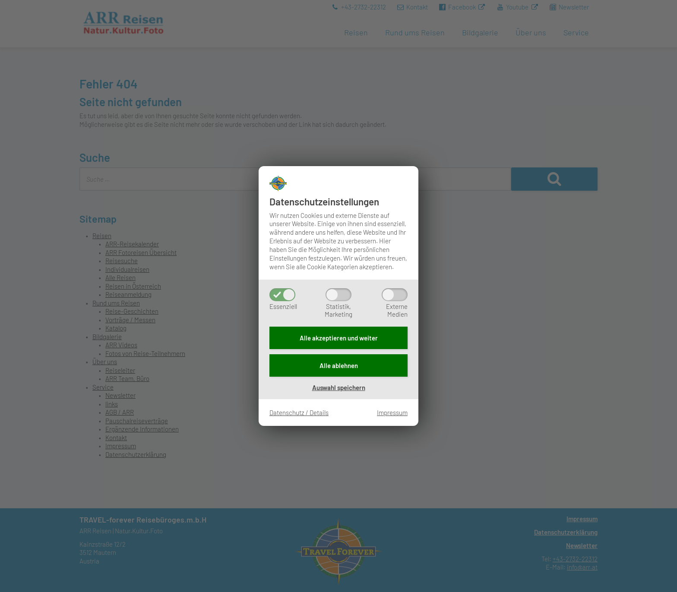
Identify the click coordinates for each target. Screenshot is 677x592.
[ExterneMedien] (395, 294)
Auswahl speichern (338, 387)
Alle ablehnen (339, 365)
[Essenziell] (282, 294)
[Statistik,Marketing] (338, 294)
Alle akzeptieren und (339, 338)
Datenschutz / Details (299, 412)
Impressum (392, 412)
